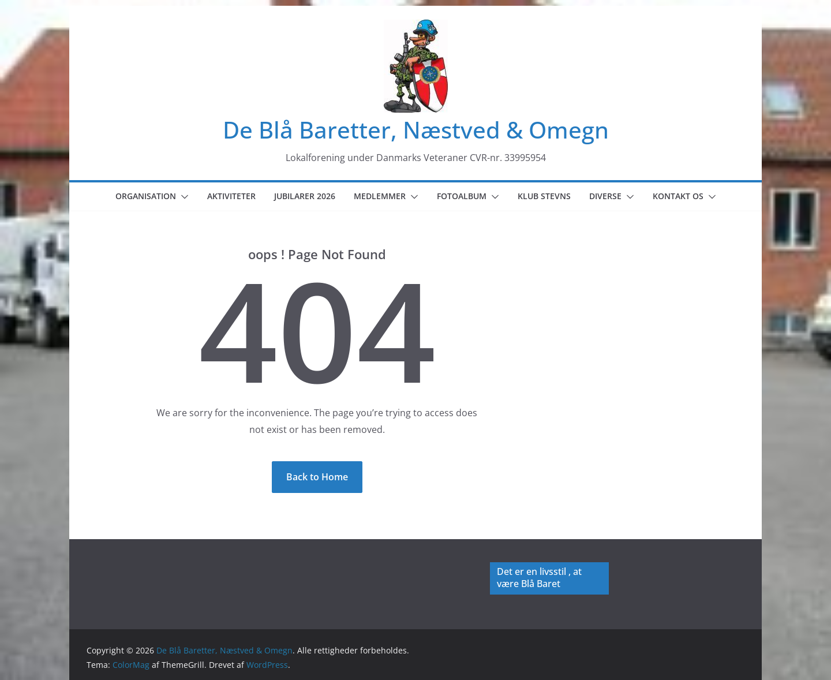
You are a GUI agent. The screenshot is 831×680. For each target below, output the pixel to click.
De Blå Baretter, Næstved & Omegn (416, 129)
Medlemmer (380, 195)
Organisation (145, 195)
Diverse (605, 195)
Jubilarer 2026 (304, 195)
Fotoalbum (461, 195)
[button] (182, 197)
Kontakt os (678, 195)
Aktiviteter (231, 195)
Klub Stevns (544, 195)
